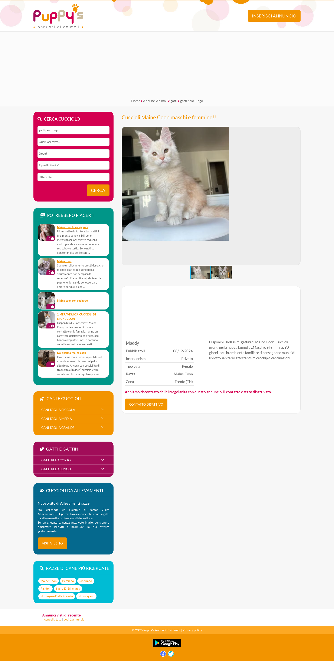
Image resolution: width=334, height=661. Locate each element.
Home (135, 101)
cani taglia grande (58, 427)
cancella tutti (53, 619)
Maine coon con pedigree (72, 300)
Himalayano (86, 596)
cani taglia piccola (58, 410)
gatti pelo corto (56, 460)
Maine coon (64, 261)
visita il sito (52, 543)
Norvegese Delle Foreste (56, 596)
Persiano (68, 581)
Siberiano (85, 581)
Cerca (98, 190)
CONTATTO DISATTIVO (146, 404)
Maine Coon (48, 581)
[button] (297, 196)
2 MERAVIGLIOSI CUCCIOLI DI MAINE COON (76, 316)
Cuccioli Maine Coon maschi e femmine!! (169, 117)
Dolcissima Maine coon (71, 352)
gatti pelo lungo (191, 101)
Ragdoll (45, 588)
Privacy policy (192, 630)
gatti (173, 101)
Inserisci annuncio (274, 15)
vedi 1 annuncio (74, 619)
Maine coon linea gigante (72, 227)
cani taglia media (56, 419)
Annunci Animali (155, 101)
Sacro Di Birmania (68, 588)
